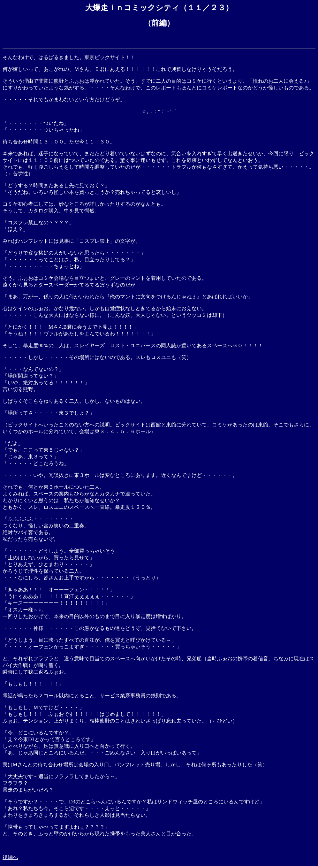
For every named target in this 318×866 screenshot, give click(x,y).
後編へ (10, 857)
